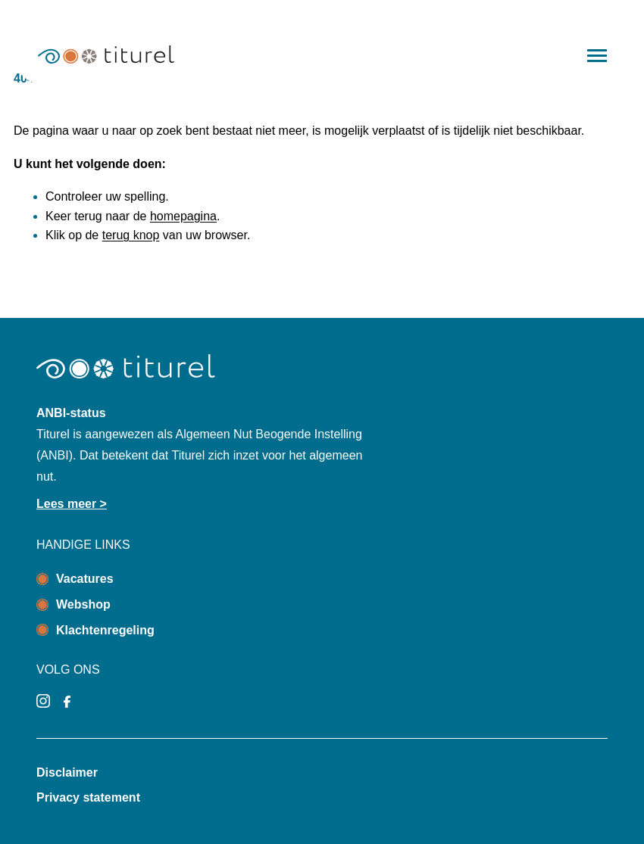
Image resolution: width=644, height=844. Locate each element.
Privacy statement (88, 797)
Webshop (83, 604)
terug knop (131, 235)
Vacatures (85, 578)
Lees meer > (71, 503)
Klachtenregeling (105, 630)
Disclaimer (67, 772)
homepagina (183, 216)
